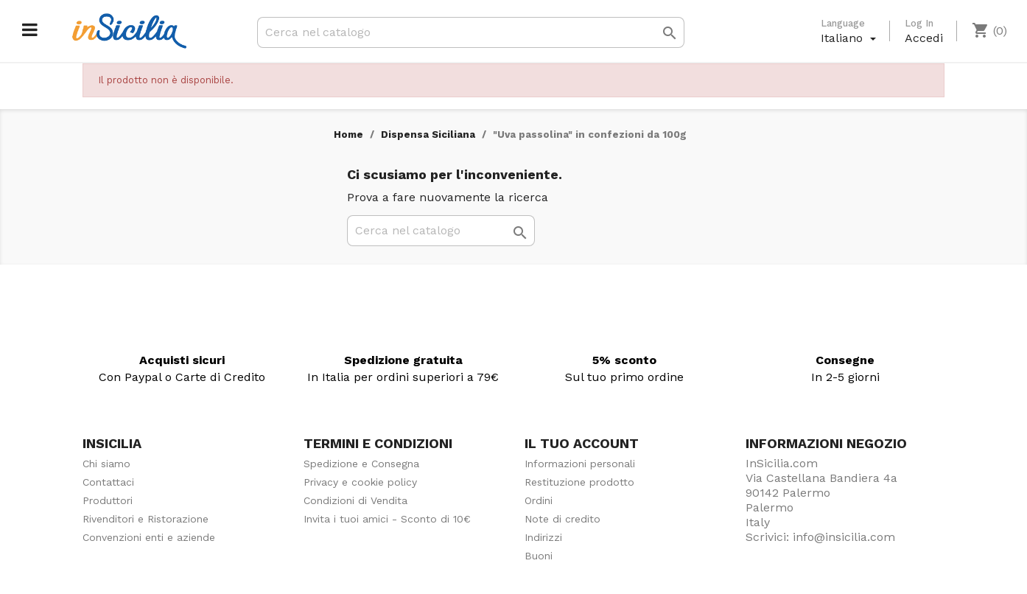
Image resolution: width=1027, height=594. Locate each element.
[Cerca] (471, 32)
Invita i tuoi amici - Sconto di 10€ (387, 519)
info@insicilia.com (844, 537)
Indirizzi (543, 537)
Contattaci (108, 482)
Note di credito (562, 519)
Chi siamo (106, 463)
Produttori (108, 500)
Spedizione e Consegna (361, 463)
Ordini (539, 500)
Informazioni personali (580, 463)
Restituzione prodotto (579, 482)
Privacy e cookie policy (360, 482)
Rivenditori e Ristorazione (145, 519)
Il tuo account (582, 443)
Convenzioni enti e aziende (149, 537)
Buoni (539, 556)
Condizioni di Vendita (355, 500)
